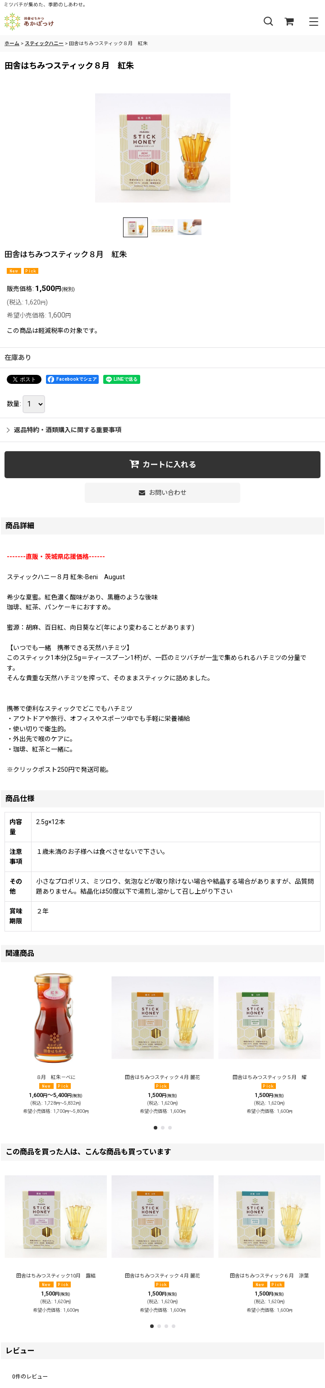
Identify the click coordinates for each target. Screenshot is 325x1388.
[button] (268, 22)
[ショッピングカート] (289, 22)
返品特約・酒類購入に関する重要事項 (64, 429)
